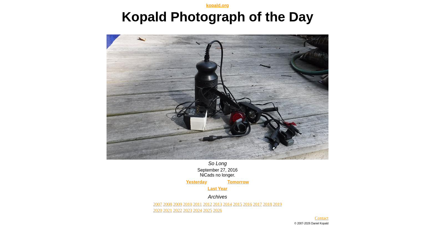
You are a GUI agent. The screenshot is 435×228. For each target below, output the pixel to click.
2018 (267, 204)
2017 (257, 204)
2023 (187, 210)
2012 (207, 204)
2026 (217, 210)
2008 (167, 204)
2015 (237, 204)
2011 (197, 204)
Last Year (217, 188)
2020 (157, 210)
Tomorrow (238, 182)
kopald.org (217, 5)
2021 (167, 210)
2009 (177, 204)
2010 (187, 204)
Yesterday (196, 182)
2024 (197, 210)
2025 (207, 210)
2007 (157, 204)
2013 (217, 204)
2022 (177, 210)
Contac (321, 218)
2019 (277, 204)
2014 (227, 204)
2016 (247, 204)
